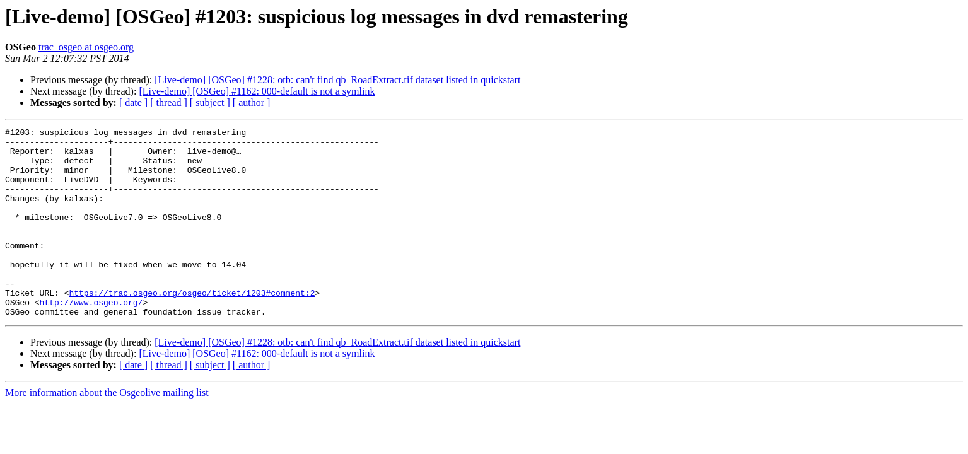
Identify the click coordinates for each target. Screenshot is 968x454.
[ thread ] (168, 102)
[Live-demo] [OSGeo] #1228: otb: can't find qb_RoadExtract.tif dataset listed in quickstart (337, 79)
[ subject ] (210, 102)
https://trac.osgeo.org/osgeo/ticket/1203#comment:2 (192, 326)
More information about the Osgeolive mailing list (107, 430)
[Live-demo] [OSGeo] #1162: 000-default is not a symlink (257, 91)
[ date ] (133, 102)
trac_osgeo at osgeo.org (86, 47)
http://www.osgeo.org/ (91, 338)
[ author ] (252, 102)
